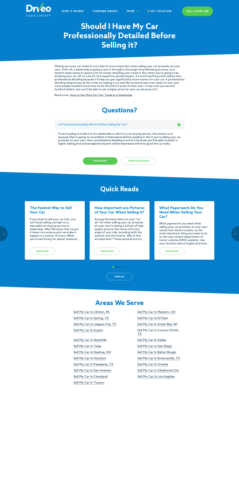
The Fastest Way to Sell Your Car (51, 210)
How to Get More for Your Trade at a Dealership (101, 95)
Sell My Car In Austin (88, 330)
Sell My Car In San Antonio (92, 370)
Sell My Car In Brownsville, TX (158, 358)
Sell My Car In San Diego (154, 346)
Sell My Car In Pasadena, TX (93, 364)
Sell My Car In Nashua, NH (92, 352)
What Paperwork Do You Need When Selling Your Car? (181, 212)
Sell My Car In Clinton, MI (91, 312)
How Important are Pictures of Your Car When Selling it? (120, 210)
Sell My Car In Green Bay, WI (157, 324)
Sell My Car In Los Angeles (156, 377)
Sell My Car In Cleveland (90, 377)
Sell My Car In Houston (89, 358)
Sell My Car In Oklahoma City (158, 370)
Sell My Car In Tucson (88, 383)
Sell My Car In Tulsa (87, 346)
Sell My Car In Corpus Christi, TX (158, 332)
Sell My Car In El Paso (152, 318)
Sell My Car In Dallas (151, 340)
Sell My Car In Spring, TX (91, 318)
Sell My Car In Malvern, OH (156, 312)
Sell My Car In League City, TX (94, 324)
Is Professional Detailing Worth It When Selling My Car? (119, 125)
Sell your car (198, 11)
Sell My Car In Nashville (90, 340)
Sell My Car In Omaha (152, 364)
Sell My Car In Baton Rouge (156, 352)
